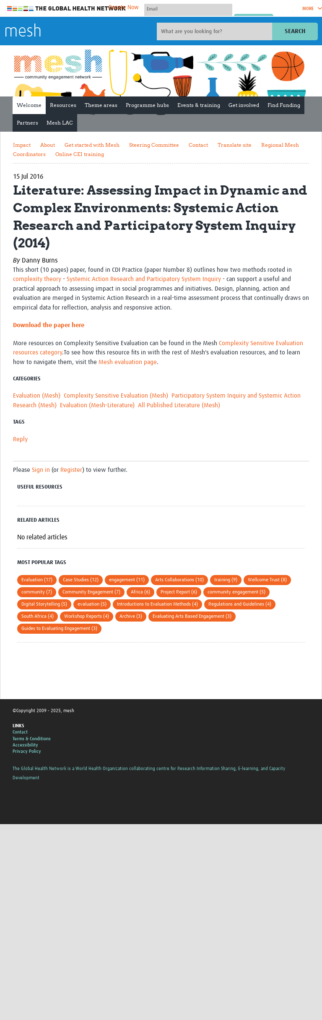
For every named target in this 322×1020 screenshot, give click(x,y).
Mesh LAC (60, 123)
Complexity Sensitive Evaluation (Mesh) (116, 396)
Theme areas (101, 105)
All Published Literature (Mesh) (179, 405)
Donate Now (124, 7)
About (47, 145)
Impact (22, 145)
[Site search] (215, 31)
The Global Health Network (66, 8)
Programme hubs (147, 105)
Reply (20, 439)
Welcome (29, 105)
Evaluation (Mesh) (36, 396)
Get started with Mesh (92, 145)
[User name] (188, 9)
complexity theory (37, 279)
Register (71, 470)
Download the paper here (48, 325)
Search (295, 31)
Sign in (41, 470)
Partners (27, 123)
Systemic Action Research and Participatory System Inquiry (144, 279)
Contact (198, 145)
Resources (63, 105)
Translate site (235, 145)
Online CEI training (79, 154)
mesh (23, 31)
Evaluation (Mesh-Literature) (97, 405)
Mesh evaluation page (128, 362)
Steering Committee (154, 145)
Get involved (244, 105)
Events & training (198, 105)
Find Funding (283, 105)
